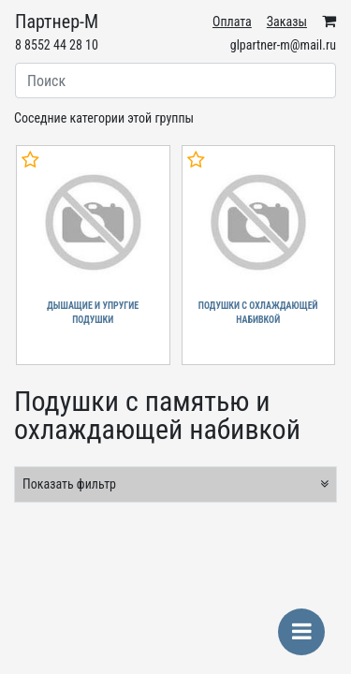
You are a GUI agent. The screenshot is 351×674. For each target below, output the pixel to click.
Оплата (232, 21)
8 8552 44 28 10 (56, 44)
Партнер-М (56, 21)
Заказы (287, 21)
